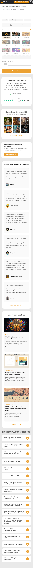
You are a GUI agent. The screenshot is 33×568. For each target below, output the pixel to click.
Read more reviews (16, 305)
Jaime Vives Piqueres (16, 276)
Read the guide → (11, 154)
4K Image (4, 61)
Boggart (12, 253)
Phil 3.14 (12, 298)
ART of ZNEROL (14, 206)
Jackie (12, 184)
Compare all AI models (16, 135)
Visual (5, 20)
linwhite (12, 229)
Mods (11, 20)
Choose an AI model (7, 30)
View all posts (16, 424)
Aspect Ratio (11, 61)
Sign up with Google (16, 94)
